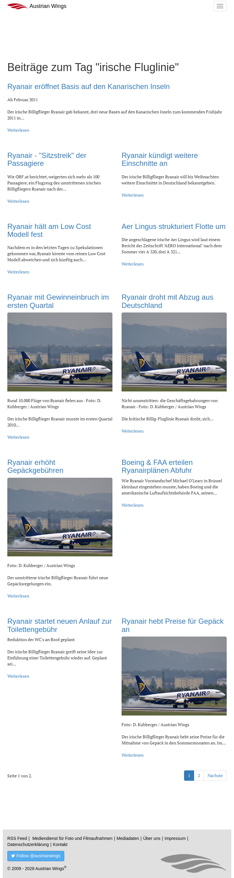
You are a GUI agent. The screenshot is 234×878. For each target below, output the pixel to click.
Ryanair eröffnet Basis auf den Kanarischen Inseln (88, 86)
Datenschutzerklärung (28, 844)
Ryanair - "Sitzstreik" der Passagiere (47, 159)
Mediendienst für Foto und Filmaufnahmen (72, 838)
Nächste (215, 775)
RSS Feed (17, 838)
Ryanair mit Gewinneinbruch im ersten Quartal (58, 301)
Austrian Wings (36, 6)
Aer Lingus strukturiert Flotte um (173, 226)
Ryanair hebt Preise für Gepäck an (173, 625)
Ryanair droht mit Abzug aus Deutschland (168, 301)
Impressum (175, 838)
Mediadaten (128, 838)
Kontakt (60, 844)
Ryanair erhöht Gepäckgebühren (35, 466)
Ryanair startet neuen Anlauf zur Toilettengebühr (59, 625)
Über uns (152, 838)
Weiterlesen (18, 130)
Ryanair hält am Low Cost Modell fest (49, 230)
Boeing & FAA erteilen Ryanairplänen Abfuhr (157, 466)
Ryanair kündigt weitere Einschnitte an (160, 159)
